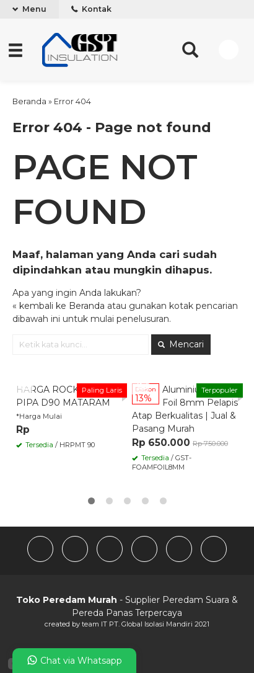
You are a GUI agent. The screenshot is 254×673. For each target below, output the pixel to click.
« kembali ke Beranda (58, 305)
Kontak (91, 9)
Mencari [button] (181, 344)
